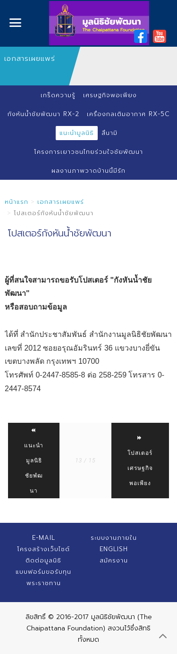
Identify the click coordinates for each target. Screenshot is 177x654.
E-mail (43, 537)
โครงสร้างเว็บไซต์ (43, 549)
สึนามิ (109, 132)
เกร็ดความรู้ (58, 95)
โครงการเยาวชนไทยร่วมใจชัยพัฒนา (88, 151)
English (114, 549)
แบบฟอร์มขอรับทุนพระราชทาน (43, 577)
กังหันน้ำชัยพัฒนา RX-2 (43, 113)
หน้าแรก (16, 201)
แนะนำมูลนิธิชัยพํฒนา (33, 460)
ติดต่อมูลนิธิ (43, 560)
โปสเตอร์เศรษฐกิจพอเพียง (140, 460)
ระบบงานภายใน (114, 537)
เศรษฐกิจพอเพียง (110, 95)
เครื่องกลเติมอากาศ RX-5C (128, 113)
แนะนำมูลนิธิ (76, 132)
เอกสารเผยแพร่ (60, 201)
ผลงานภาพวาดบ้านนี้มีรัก (88, 170)
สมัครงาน (114, 560)
